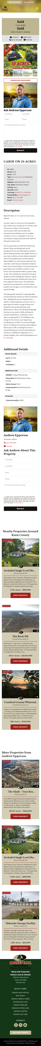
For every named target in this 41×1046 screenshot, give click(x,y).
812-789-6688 (8, 338)
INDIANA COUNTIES (20, 1011)
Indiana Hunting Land (20, 1008)
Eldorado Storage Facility (20, 923)
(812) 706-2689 (18, 198)
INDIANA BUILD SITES (20, 1002)
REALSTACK (24, 1041)
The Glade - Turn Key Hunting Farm (20, 791)
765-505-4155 (20, 982)
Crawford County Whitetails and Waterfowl (20, 702)
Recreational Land (18, 177)
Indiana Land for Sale (20, 993)
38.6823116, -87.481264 (23, 192)
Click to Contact (17, 200)
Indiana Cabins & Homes (20, 999)
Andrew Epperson (24, 195)
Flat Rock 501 (20, 636)
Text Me (8, 446)
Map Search (20, 996)
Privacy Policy (18, 146)
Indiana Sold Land (20, 1014)
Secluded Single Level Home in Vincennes (20, 570)
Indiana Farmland (21, 1005)
